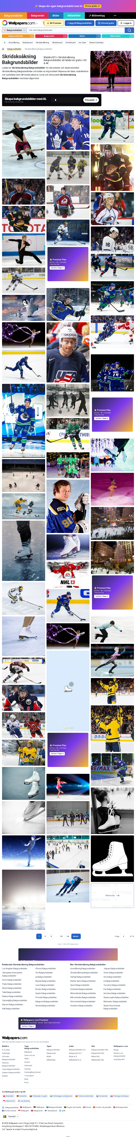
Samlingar (6, 1057)
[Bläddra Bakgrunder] (65, 40)
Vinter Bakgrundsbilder (113, 977)
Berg (26, 1083)
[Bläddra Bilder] (98, 40)
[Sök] (129, 34)
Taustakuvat (52, 1115)
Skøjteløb (8, 1100)
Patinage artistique (119, 1100)
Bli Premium (54, 27)
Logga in (125, 27)
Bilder (56, 19)
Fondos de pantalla (103, 1111)
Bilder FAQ (95, 1061)
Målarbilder (74, 19)
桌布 (63, 1115)
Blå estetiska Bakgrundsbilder (83, 1001)
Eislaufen (22, 1100)
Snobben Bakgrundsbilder (81, 1010)
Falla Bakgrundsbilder (11, 996)
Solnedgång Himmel (32, 1076)
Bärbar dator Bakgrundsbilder (83, 985)
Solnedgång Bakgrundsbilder (14, 1004)
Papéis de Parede (74, 1111)
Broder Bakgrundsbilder (45, 993)
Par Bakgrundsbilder (112, 993)
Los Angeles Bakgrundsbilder (14, 973)
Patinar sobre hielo (84, 1100)
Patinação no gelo (38, 1100)
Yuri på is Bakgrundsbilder (115, 989)
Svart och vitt (29, 1059)
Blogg (116, 1054)
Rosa (26, 1087)
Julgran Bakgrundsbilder (114, 973)
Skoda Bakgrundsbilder (45, 1010)
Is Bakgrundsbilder (111, 985)
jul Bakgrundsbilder (43, 981)
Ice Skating (24, 1105)
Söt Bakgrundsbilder (44, 977)
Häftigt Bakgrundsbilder (80, 981)
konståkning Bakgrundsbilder (82, 973)
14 (68, 940)
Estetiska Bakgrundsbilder (81, 993)
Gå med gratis (106, 27)
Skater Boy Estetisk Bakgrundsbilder (112, 1011)
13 (61, 940)
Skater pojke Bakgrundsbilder (116, 1001)
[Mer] (115, 19)
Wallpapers (27, 1111)
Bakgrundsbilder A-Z (77, 1054)
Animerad (28, 1070)
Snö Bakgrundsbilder (112, 981)
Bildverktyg (97, 19)
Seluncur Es (9, 1105)
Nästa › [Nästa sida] (76, 940)
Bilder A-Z (73, 1061)
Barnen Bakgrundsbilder (12, 1009)
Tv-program (29, 1080)
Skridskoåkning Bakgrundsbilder (84, 977)
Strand (27, 1066)
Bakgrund (28, 1056)
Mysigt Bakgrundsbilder (45, 985)
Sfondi (88, 1111)
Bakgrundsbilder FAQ (99, 1054)
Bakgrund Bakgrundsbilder (46, 1006)
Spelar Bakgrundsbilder (45, 997)
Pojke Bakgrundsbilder (12, 988)
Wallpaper (40, 1111)
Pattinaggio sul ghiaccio (61, 1100)
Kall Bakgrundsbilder (11, 1013)
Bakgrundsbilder (13, 19)
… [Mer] (37, 27)
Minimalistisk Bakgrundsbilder (83, 997)
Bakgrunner (38, 1115)
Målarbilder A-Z (75, 1064)
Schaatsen (101, 1100)
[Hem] (3, 53)
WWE (26, 1063)
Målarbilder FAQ (97, 1064)
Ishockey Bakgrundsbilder (114, 997)
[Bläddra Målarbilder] (132, 40)
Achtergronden (122, 1111)
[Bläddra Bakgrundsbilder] (32, 40)
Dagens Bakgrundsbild (11, 1077)
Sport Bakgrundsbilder (80, 989)
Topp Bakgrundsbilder (11, 1073)
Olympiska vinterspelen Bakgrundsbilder (12, 978)
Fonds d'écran (10, 1115)
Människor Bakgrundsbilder (115, 1006)
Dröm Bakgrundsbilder (12, 984)
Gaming (27, 1073)
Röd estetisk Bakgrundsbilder (82, 1006)
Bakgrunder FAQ (97, 1057)
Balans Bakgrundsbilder (12, 1000)
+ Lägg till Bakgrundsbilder (79, 27)
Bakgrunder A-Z (75, 1057)
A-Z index (6, 1054)
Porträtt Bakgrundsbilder (46, 1001)
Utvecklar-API (119, 1064)
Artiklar (5, 1080)
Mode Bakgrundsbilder (12, 992)
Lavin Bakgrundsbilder (44, 989)
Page (117, 940)
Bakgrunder (37, 19)
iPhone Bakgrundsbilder (45, 973)
